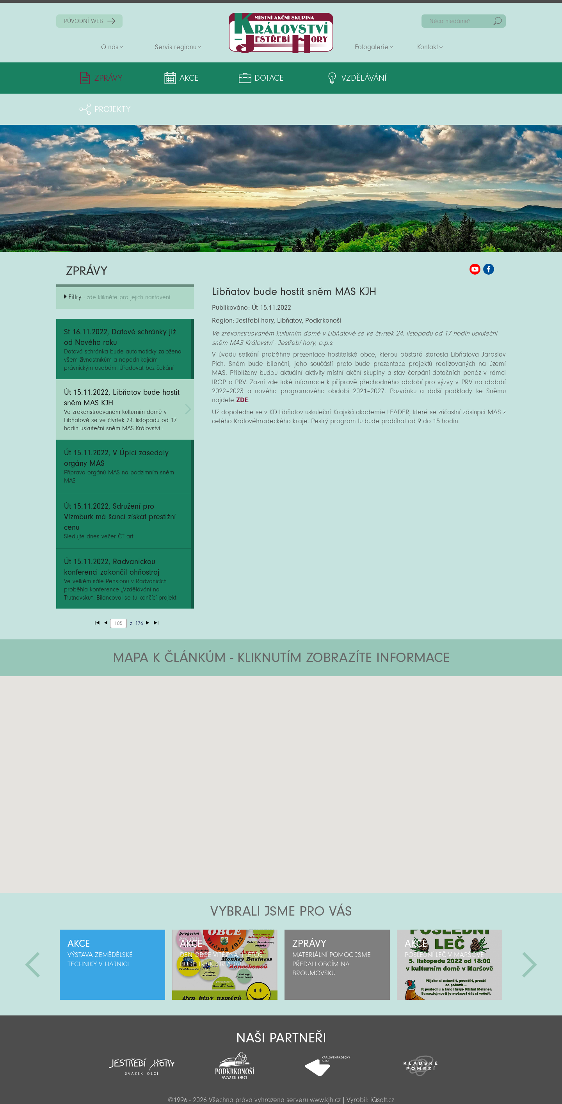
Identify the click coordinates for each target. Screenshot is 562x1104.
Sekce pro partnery (280, 1087)
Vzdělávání (345, 78)
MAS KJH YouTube (475, 238)
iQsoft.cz (382, 1069)
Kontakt (427, 47)
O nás (109, 47)
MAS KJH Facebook (488, 238)
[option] (112, 933)
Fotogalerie (371, 47)
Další (529, 933)
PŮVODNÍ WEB (83, 21)
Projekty (432, 78)
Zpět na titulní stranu (281, 32)
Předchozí (32, 933)
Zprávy (108, 78)
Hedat (497, 21)
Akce (182, 78)
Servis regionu (175, 47)
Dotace (256, 78)
